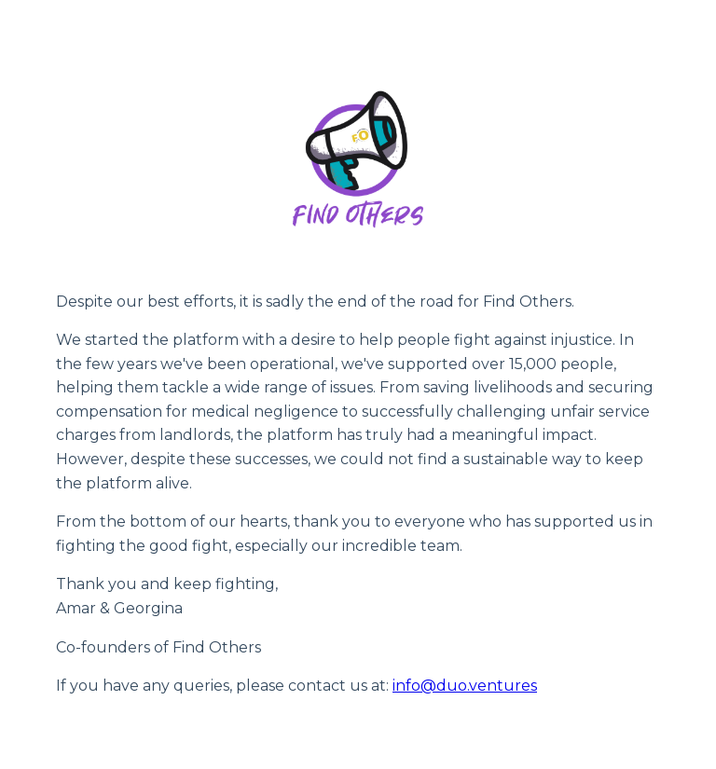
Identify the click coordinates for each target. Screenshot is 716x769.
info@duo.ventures (464, 685)
